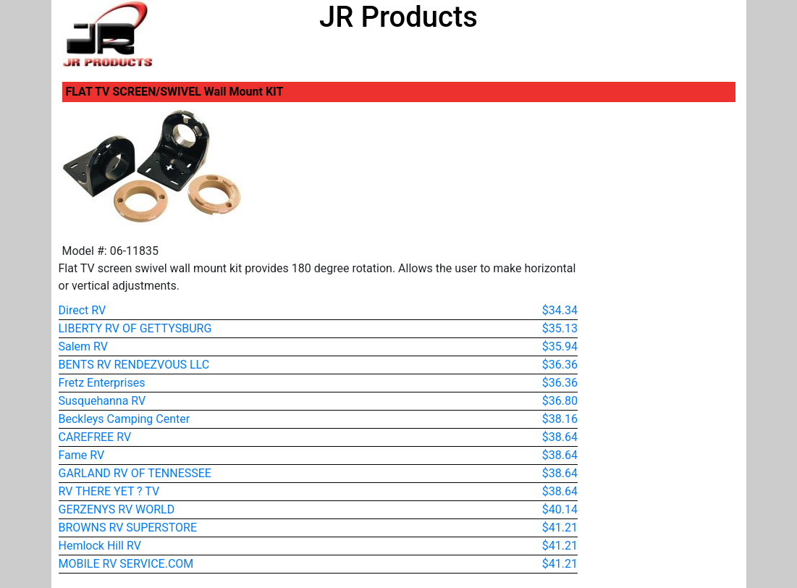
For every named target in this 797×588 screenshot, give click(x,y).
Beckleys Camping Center (124, 419)
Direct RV (82, 310)
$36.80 (560, 401)
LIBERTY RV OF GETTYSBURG (135, 328)
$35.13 (560, 328)
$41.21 (560, 527)
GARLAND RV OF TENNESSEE (135, 473)
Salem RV (83, 346)
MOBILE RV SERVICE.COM (126, 564)
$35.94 (560, 346)
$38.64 (560, 437)
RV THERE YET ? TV (109, 491)
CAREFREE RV (95, 437)
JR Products (398, 17)
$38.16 (560, 419)
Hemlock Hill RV (100, 546)
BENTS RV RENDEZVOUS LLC (134, 364)
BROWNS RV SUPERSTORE (128, 527)
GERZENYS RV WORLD (117, 509)
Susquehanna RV (102, 401)
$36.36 (560, 364)
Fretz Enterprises (102, 383)
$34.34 (560, 310)
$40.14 (560, 509)
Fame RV (82, 455)
